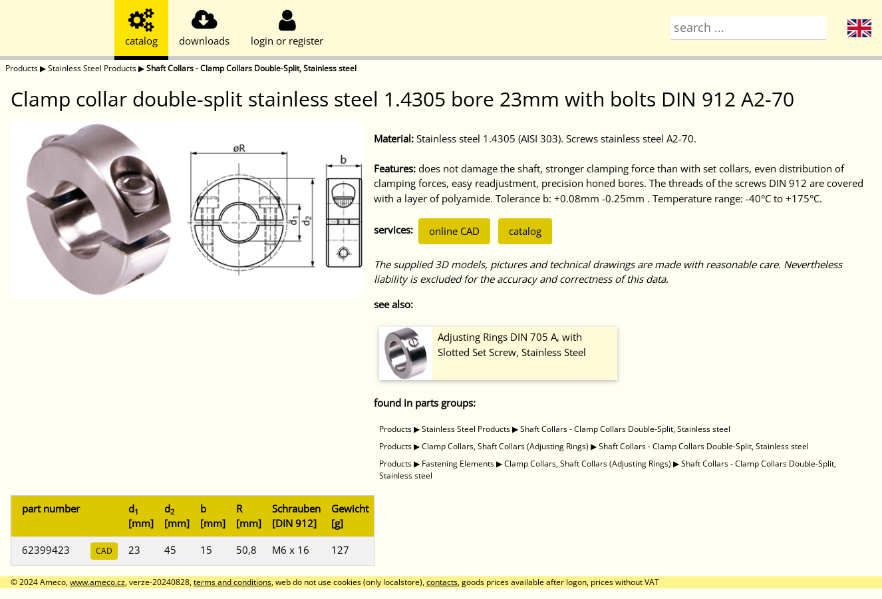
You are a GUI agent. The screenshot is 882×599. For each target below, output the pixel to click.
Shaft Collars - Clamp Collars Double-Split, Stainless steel (251, 68)
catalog (525, 231)
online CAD (454, 231)
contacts (442, 582)
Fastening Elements (458, 463)
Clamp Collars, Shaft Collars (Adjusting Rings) (505, 446)
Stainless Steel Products (92, 68)
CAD (104, 550)
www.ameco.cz (97, 582)
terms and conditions (232, 582)
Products (21, 68)
